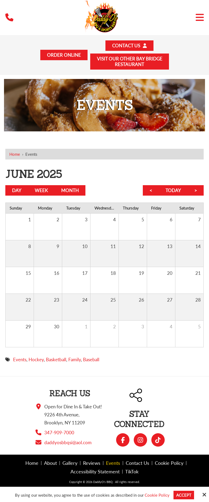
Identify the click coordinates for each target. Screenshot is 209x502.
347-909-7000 (59, 432)
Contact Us (129, 45)
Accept (183, 495)
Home (14, 154)
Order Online (64, 55)
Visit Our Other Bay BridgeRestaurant (129, 61)
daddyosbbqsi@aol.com (68, 442)
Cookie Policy (157, 495)
